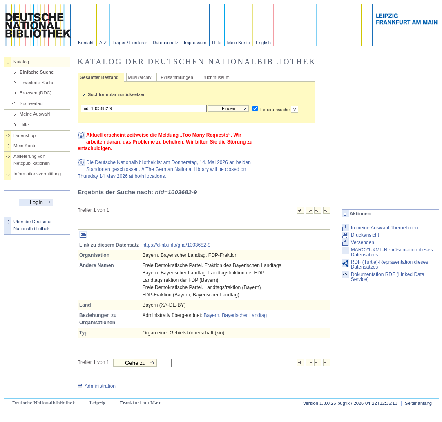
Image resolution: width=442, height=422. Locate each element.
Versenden (362, 242)
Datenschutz (165, 42)
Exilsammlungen (177, 77)
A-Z (103, 42)
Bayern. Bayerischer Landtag (235, 315)
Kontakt (86, 42)
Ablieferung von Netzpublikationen (31, 160)
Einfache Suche (37, 72)
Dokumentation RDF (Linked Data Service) (387, 277)
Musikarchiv (139, 77)
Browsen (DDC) (35, 92)
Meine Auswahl (35, 114)
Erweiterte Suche (37, 82)
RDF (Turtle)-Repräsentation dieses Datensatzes (390, 264)
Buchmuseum (216, 77)
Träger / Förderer (129, 42)
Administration (97, 386)
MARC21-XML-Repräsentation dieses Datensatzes (392, 252)
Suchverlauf (32, 103)
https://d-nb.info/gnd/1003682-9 (176, 245)
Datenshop (24, 135)
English (263, 42)
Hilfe (216, 42)
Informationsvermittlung (37, 173)
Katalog (21, 61)
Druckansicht (365, 235)
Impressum (195, 42)
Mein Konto (238, 42)
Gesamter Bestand (99, 77)
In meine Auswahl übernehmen (384, 228)
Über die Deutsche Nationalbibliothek (32, 225)
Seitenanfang (418, 403)
